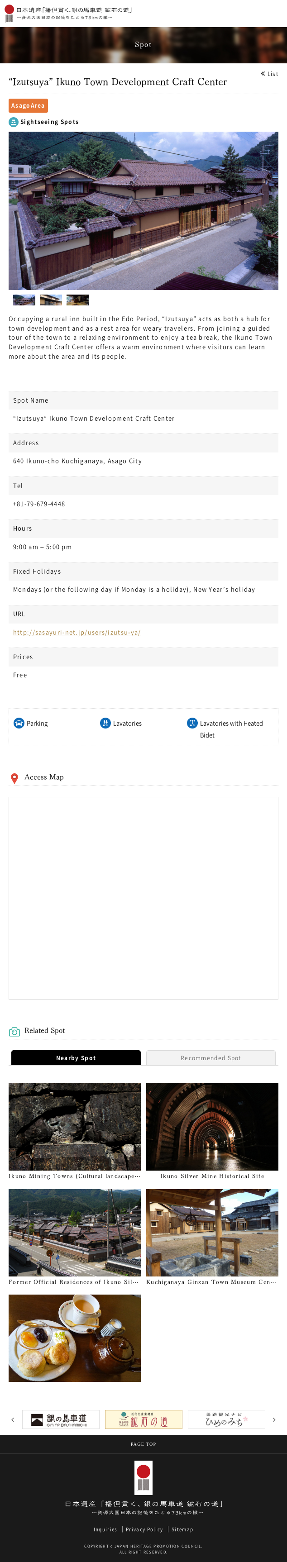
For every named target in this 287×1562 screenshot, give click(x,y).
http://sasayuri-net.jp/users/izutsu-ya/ (77, 632)
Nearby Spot (76, 1058)
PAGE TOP (144, 1444)
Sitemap (182, 1529)
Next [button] (274, 1419)
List (273, 73)
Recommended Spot (211, 1058)
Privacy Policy (144, 1529)
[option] (143, 211)
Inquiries (106, 1529)
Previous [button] (12, 1419)
